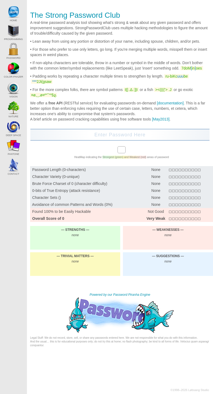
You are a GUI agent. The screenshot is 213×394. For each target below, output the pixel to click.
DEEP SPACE (13, 128)
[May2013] (160, 119)
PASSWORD (13, 51)
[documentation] (170, 103)
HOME (13, 13)
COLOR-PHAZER (13, 69)
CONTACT (13, 166)
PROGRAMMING (13, 32)
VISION (13, 89)
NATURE (13, 109)
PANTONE (13, 147)
